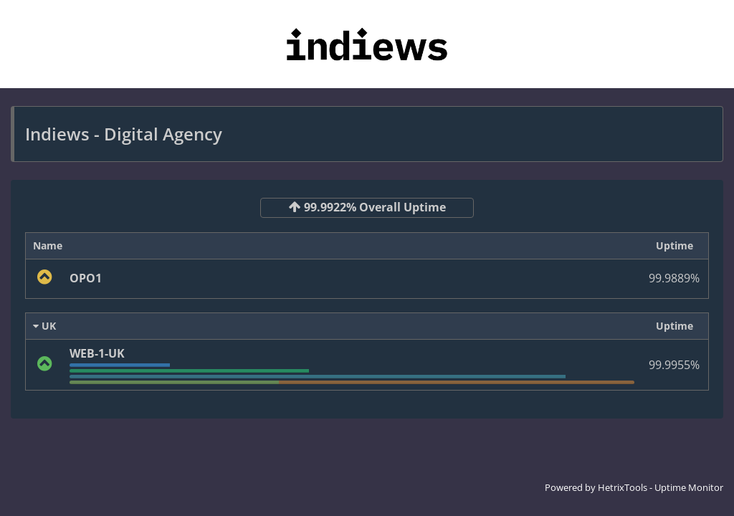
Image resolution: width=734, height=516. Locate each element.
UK (44, 326)
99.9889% (674, 278)
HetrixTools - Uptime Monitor (660, 487)
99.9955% (674, 365)
